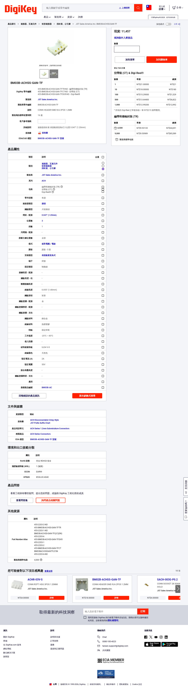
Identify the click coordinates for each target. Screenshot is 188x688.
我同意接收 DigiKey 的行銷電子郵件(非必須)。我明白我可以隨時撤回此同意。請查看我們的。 (118, 619)
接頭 (44, 203)
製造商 (57, 17)
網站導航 (7, 649)
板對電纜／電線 (49, 244)
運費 (52, 645)
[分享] (177, 24)
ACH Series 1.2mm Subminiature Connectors (49, 428)
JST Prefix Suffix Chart (40, 423)
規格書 (43, 133)
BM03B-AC (47, 387)
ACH (44, 181)
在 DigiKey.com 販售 (12, 645)
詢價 (80, 17)
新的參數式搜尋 (87, 395)
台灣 (53, 684)
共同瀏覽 (103, 650)
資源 (69, 17)
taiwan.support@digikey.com (112, 646)
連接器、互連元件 (28, 24)
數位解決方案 (9, 653)
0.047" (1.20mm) (49, 215)
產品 (46, 17)
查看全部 (48, 571)
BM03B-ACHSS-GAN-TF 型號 (51, 138)
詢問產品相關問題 (50, 500)
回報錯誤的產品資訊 (29, 395)
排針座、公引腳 (63, 24)
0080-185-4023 (106, 641)
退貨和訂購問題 (57, 649)
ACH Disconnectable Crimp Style (44, 420)
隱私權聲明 (113, 620)
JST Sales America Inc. (48, 99)
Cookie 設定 (137, 684)
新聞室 (6, 656)
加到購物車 (161, 59)
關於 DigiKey (8, 637)
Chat (102, 637)
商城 (5, 641)
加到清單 (130, 59)
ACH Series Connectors (40, 434)
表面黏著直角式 (49, 255)
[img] (20, 9)
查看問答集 (22, 500)
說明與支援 (55, 637)
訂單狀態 (54, 641)
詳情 (52, 598)
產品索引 (12, 24)
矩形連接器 (47, 24)
